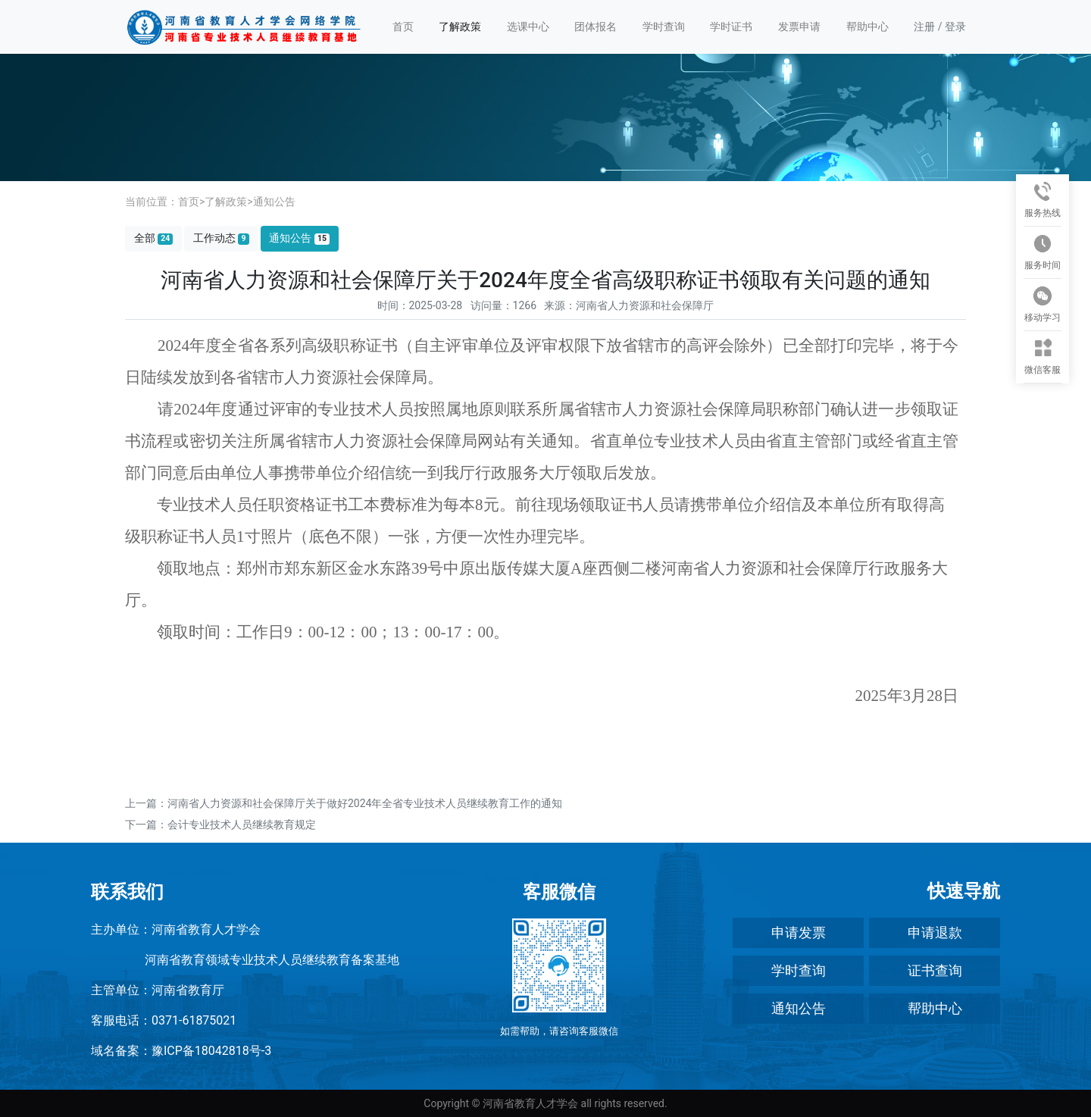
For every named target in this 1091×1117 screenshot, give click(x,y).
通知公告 (274, 202)
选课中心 (528, 26)
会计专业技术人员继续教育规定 (241, 824)
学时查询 (663, 26)
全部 (153, 238)
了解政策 (460, 26)
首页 (403, 26)
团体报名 (595, 26)
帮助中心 (867, 26)
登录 (955, 26)
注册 (924, 26)
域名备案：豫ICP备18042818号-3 (181, 1050)
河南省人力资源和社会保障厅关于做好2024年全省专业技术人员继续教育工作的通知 (364, 803)
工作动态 (221, 238)
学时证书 (731, 26)
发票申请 (799, 26)
